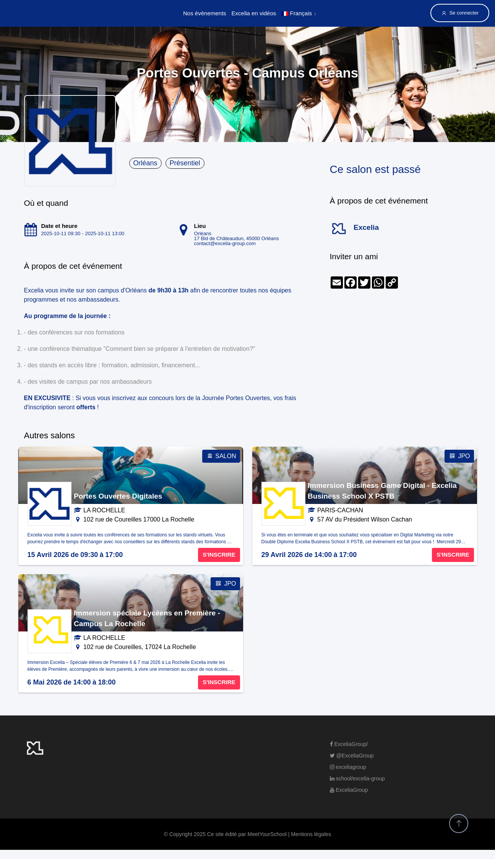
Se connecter (460, 13)
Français (296, 13)
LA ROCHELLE (104, 510)
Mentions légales (311, 834)
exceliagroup (348, 767)
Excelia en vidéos (254, 13)
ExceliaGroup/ (349, 744)
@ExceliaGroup (352, 755)
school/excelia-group (357, 778)
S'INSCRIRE (219, 554)
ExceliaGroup (349, 790)
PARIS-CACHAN (340, 510)
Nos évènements (204, 13)
